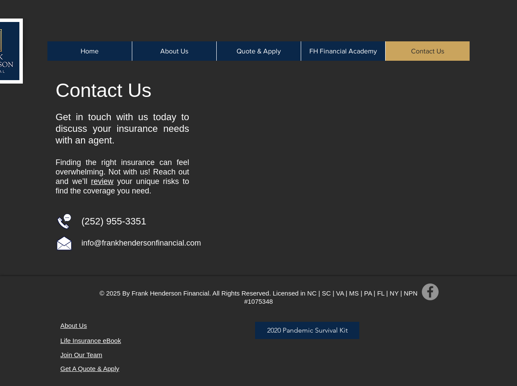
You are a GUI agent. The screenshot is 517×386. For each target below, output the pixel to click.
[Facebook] (430, 291)
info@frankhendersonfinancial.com (141, 243)
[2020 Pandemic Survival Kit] (307, 330)
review (102, 181)
